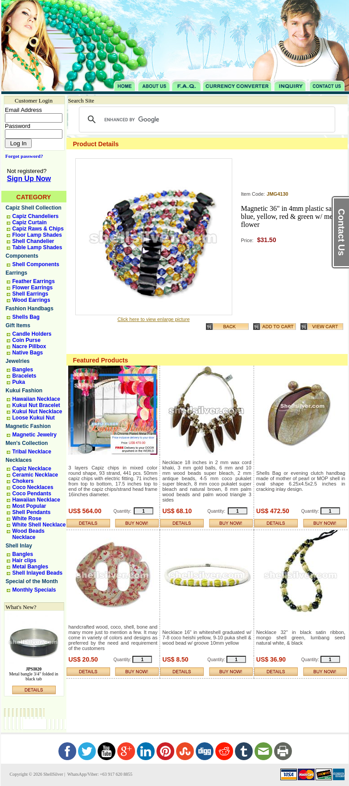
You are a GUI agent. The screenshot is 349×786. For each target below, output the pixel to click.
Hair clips (24, 560)
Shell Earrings (30, 294)
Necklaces (19, 460)
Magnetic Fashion (28, 426)
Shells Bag (26, 317)
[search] (205, 119)
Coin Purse (26, 340)
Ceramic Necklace (35, 475)
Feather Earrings (33, 281)
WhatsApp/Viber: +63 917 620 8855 (99, 774)
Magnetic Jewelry (34, 435)
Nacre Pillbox (29, 346)
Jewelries (18, 361)
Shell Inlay (19, 546)
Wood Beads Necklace (28, 534)
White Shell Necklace (39, 525)
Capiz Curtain (29, 222)
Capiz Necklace (31, 468)
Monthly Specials (34, 590)
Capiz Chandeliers (35, 216)
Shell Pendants (31, 512)
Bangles (22, 369)
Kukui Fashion (24, 390)
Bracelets (24, 376)
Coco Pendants (31, 493)
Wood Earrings (31, 300)
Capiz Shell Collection (34, 208)
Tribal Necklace (31, 452)
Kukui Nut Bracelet (36, 405)
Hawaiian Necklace (36, 399)
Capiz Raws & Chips (38, 229)
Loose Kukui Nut (33, 418)
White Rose (26, 518)
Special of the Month (32, 581)
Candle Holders (32, 334)
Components (22, 256)
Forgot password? (22, 156)
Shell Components (35, 264)
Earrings (17, 273)
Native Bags (27, 353)
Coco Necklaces (32, 487)
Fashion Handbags (29, 308)
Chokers (23, 481)
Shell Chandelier (33, 241)
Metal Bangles (30, 567)
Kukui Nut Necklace (37, 411)
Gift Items (18, 325)
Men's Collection (27, 443)
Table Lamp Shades (37, 247)
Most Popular (29, 506)
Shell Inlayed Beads (37, 573)
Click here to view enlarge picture (153, 319)
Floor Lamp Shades (37, 235)
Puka (18, 382)
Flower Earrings (32, 287)
